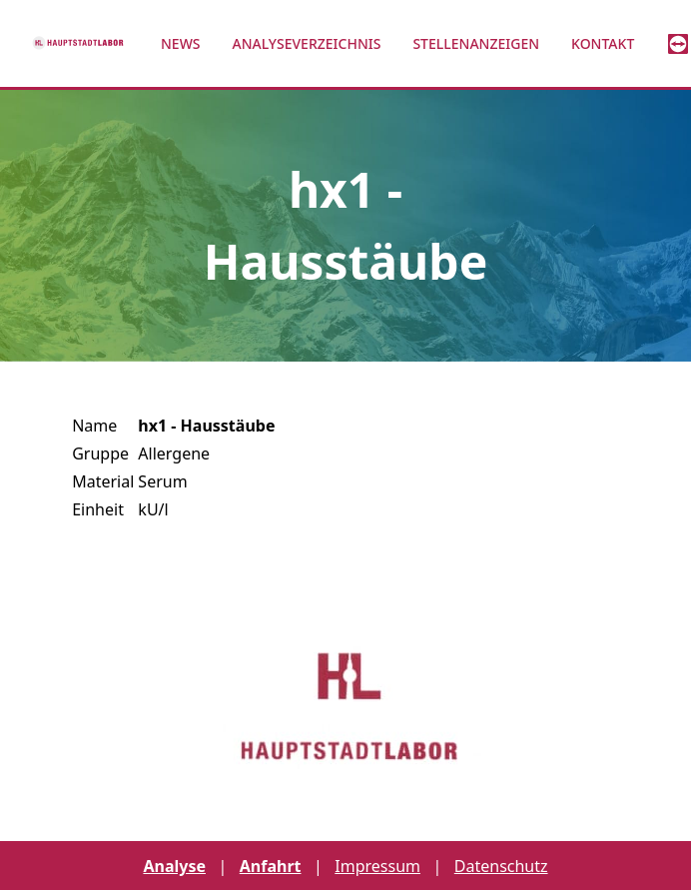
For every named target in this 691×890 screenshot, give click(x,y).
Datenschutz (501, 866)
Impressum (377, 866)
